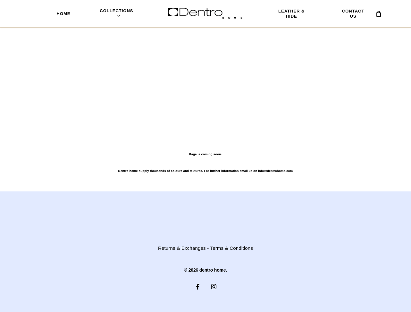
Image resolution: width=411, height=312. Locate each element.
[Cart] (378, 13)
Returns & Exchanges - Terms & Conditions (205, 248)
